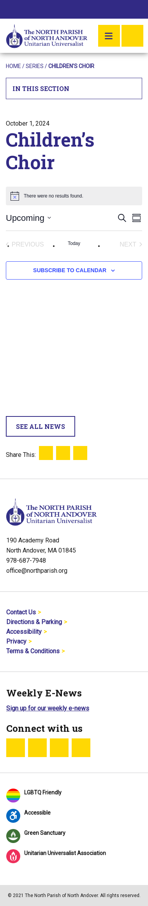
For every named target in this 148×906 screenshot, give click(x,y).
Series (35, 66)
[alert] (74, 196)
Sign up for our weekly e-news (47, 708)
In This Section (74, 88)
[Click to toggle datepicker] (28, 218)
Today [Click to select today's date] (74, 243)
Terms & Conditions (33, 651)
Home (13, 66)
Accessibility (24, 631)
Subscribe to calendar (69, 270)
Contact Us (21, 612)
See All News (40, 426)
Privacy (16, 641)
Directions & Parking (34, 622)
